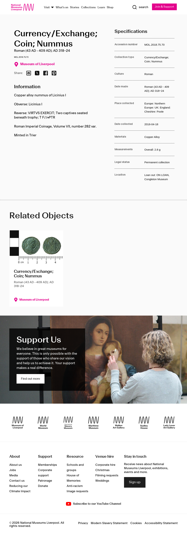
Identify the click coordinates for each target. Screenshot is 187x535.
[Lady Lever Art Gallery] (169, 422)
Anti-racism (75, 486)
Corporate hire (105, 465)
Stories (74, 7)
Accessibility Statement (161, 523)
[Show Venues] (52, 7)
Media (13, 475)
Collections (88, 7)
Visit (47, 7)
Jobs (12, 470)
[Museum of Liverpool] (17, 422)
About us (15, 465)
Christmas (102, 470)
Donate (43, 486)
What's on (62, 7)
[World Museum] (43, 422)
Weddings (102, 481)
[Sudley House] (144, 422)
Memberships (47, 465)
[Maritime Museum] (93, 422)
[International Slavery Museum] (68, 422)
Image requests (77, 491)
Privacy (83, 523)
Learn (101, 7)
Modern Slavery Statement (109, 523)
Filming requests (106, 475)
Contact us (17, 481)
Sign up (135, 482)
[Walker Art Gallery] (118, 422)
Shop (110, 7)
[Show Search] (140, 7)
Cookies (136, 523)
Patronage (45, 481)
